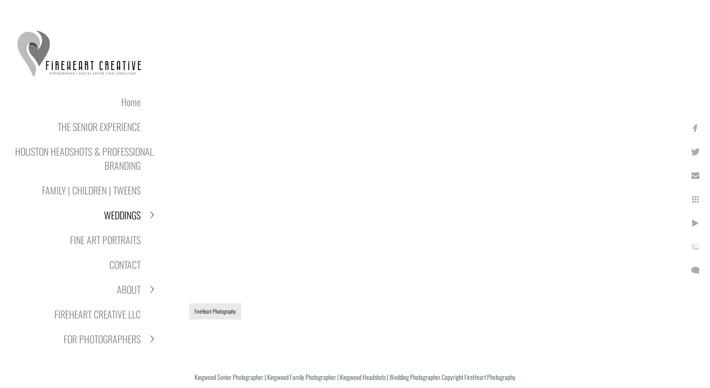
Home (131, 102)
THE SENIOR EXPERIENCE (99, 127)
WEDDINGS (122, 215)
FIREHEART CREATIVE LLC (97, 314)
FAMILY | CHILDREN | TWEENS (91, 190)
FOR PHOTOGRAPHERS (102, 339)
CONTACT (125, 265)
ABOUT (129, 289)
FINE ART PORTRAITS (105, 240)
